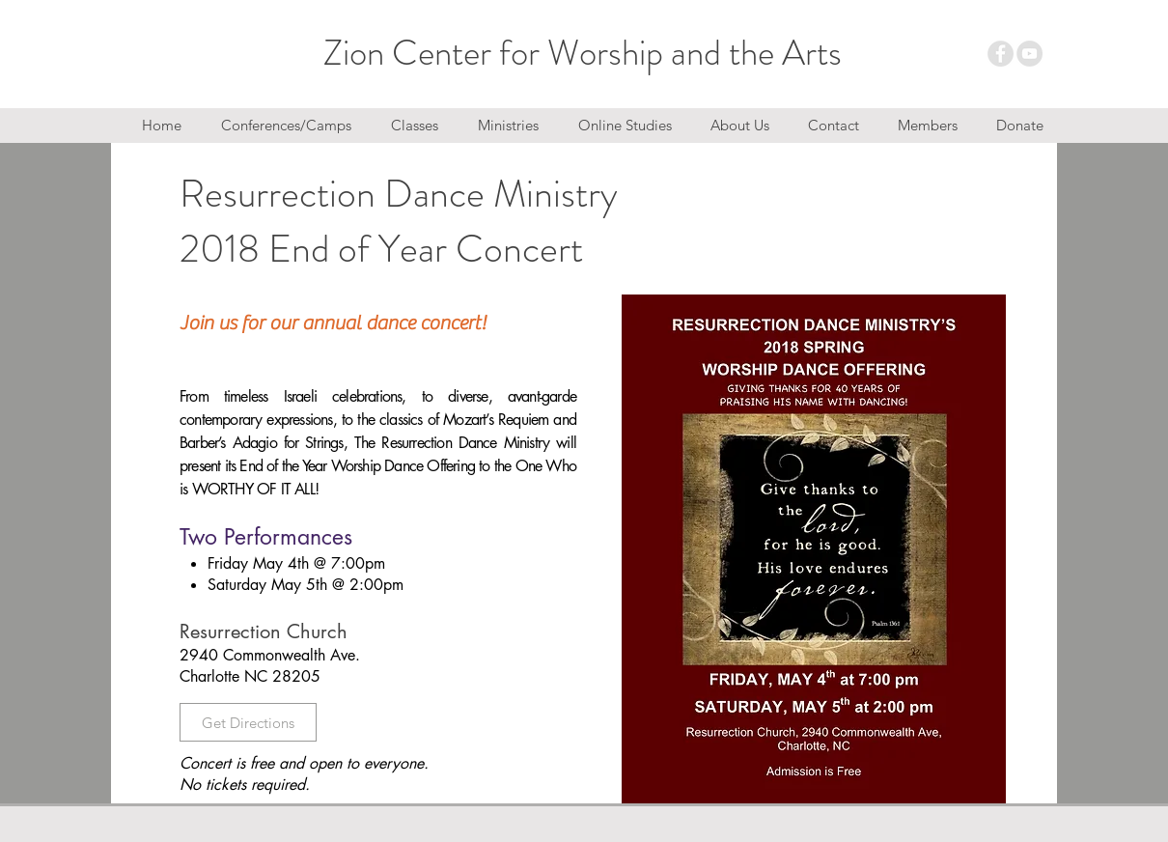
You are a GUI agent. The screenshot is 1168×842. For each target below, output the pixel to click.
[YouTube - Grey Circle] (1029, 54)
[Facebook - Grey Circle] (1000, 54)
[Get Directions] (248, 722)
